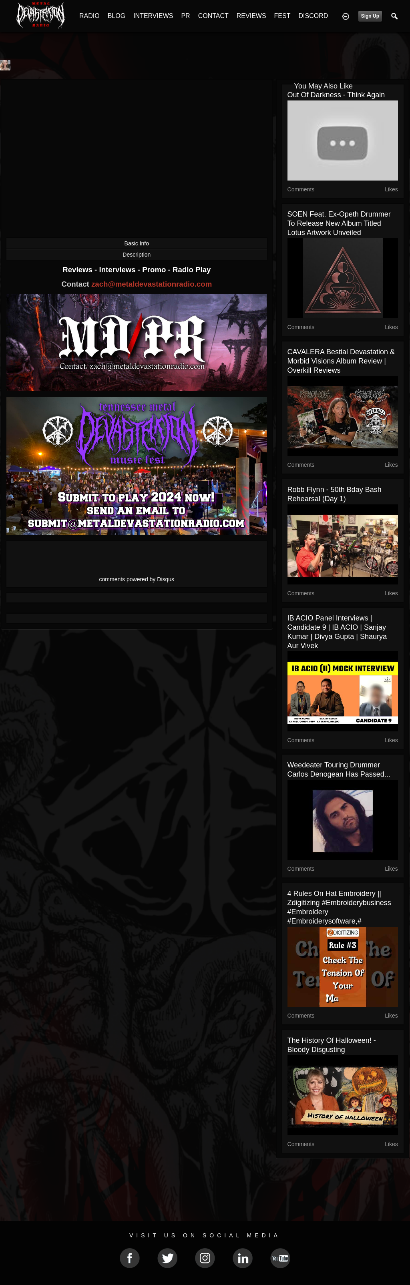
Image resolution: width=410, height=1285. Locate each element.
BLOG (116, 15)
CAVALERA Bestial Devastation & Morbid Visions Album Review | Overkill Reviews (341, 361)
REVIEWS (251, 15)
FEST (282, 15)
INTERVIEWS (153, 15)
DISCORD (313, 15)
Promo (155, 269)
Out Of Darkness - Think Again (336, 95)
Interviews (118, 269)
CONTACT (213, 15)
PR (185, 15)
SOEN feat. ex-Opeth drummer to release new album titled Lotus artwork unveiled (339, 223)
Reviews (78, 269)
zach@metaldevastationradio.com (151, 284)
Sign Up (370, 16)
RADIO (89, 15)
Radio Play (192, 269)
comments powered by (137, 579)
